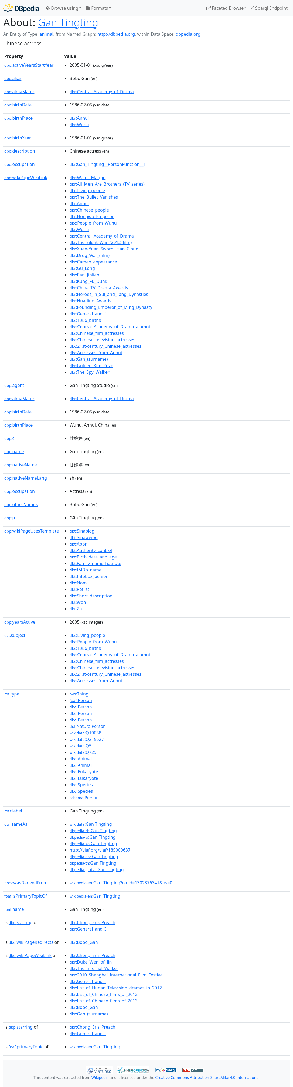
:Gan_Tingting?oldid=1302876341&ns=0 (121, 883)
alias (12, 78)
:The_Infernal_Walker (94, 968)
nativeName (20, 465)
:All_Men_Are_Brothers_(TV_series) (107, 184)
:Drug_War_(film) (90, 255)
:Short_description (91, 596)
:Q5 (80, 746)
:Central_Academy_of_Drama (102, 92)
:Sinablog (82, 531)
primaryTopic (26, 1047)
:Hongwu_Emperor (92, 216)
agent (14, 385)
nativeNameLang (25, 478)
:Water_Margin (87, 177)
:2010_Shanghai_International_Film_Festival (117, 975)
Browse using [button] (62, 8)
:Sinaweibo (84, 537)
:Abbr (78, 544)
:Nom (78, 583)
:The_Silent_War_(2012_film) (101, 242)
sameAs (15, 824)
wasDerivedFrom (25, 883)
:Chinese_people (89, 210)
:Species (81, 785)
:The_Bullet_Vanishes (94, 197)
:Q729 (83, 752)
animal (46, 34)
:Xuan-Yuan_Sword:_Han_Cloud (104, 249)
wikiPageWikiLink (25, 177)
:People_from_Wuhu (93, 223)
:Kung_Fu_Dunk (88, 281)
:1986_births (85, 320)
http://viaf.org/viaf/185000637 (100, 850)
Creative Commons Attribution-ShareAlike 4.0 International (207, 1077)
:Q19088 (85, 733)
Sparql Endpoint (269, 8)
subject (14, 635)
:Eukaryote (84, 772)
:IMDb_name (85, 570)
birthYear (17, 138)
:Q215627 (87, 739)
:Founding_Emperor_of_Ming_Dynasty (111, 307)
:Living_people (87, 190)
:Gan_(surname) (89, 359)
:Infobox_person (89, 576)
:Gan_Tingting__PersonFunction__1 (108, 164)
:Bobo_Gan (84, 942)
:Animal (81, 759)
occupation (19, 164)
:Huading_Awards (90, 301)
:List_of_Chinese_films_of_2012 (104, 994)
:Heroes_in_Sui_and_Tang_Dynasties (109, 294)
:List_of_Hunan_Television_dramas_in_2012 (116, 988)
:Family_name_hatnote (95, 563)
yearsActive (19, 622)
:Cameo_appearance (93, 262)
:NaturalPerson (88, 726)
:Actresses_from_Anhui (96, 353)
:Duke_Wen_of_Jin (91, 962)
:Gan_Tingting (95, 896)
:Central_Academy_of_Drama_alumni (110, 327)
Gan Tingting (68, 22)
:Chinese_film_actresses (97, 333)
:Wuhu (79, 125)
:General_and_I (88, 314)
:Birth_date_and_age (93, 557)
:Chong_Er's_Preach (92, 922)
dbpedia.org (188, 34)
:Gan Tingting (91, 824)
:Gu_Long (82, 268)
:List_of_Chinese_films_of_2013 (104, 1001)
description (19, 151)
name (14, 451)
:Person (81, 700)
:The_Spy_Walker (90, 372)
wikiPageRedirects (31, 942)
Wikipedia (100, 1077)
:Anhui (79, 118)
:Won (78, 602)
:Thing (79, 694)
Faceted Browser (226, 8)
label (13, 811)
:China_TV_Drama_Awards (99, 288)
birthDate (18, 105)
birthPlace (18, 118)
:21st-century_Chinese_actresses (105, 346)
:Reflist (79, 589)
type (11, 694)
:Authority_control (91, 550)
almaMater (19, 92)
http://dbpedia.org (116, 34)
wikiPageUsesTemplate (31, 531)
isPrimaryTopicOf (25, 896)
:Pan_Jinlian (84, 275)
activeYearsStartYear (28, 65)
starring (21, 922)
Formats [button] (97, 8)
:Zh (76, 609)
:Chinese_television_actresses (102, 340)
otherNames (21, 504)
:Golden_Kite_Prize (91, 366)
